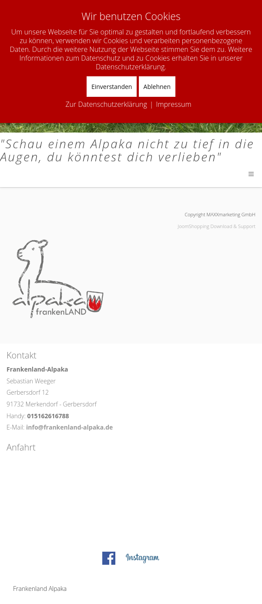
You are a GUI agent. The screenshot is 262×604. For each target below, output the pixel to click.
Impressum (173, 104)
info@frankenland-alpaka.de (69, 427)
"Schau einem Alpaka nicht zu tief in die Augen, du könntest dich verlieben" (127, 150)
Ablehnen (157, 86)
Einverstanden (111, 86)
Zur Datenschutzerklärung (106, 104)
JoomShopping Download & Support (216, 226)
